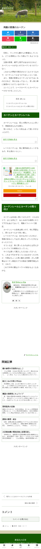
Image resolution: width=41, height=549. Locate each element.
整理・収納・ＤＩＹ (9, 47)
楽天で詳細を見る (10, 139)
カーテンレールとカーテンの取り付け (21, 106)
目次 (17, 99)
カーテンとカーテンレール (17, 103)
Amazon (19, 190)
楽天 (20, 195)
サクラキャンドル (19, 282)
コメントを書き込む (20, 519)
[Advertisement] (20, 329)
